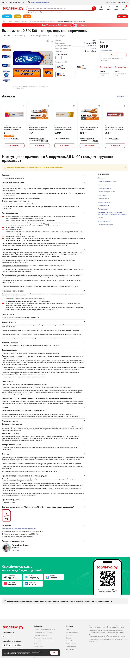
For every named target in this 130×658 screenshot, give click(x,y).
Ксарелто (36, 12)
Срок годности (102, 195)
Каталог (6, 16)
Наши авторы (70, 649)
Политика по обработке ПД (41, 635)
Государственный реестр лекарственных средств (19, 531)
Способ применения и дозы (107, 181)
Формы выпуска (59, 36)
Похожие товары (20, 36)
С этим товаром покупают (40, 36)
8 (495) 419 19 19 (123, 2)
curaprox (59, 12)
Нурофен (53, 12)
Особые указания (103, 205)
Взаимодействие (103, 199)
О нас (67, 629)
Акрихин (93, 48)
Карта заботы (70, 641)
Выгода (27, 16)
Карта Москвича (71, 644)
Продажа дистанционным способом (44, 629)
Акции (17, 16)
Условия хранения (104, 202)
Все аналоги (121, 96)
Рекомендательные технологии (43, 641)
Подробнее (15, 552)
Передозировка (103, 209)
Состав (100, 218)
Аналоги (7, 36)
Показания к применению (106, 192)
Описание (101, 178)
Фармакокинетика (104, 221)
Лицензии (69, 635)
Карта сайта (37, 644)
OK (54, 653)
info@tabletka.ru (38, 646)
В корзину (114, 55)
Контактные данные (72, 632)
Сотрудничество (71, 646)
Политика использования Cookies (43, 638)
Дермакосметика (45, 12)
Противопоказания (104, 185)
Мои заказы (122, 16)
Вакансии (69, 638)
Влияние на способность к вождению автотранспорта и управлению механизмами (112, 213)
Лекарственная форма (105, 225)
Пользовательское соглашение (43, 632)
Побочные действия (104, 188)
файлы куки (35, 652)
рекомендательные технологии (20, 652)
